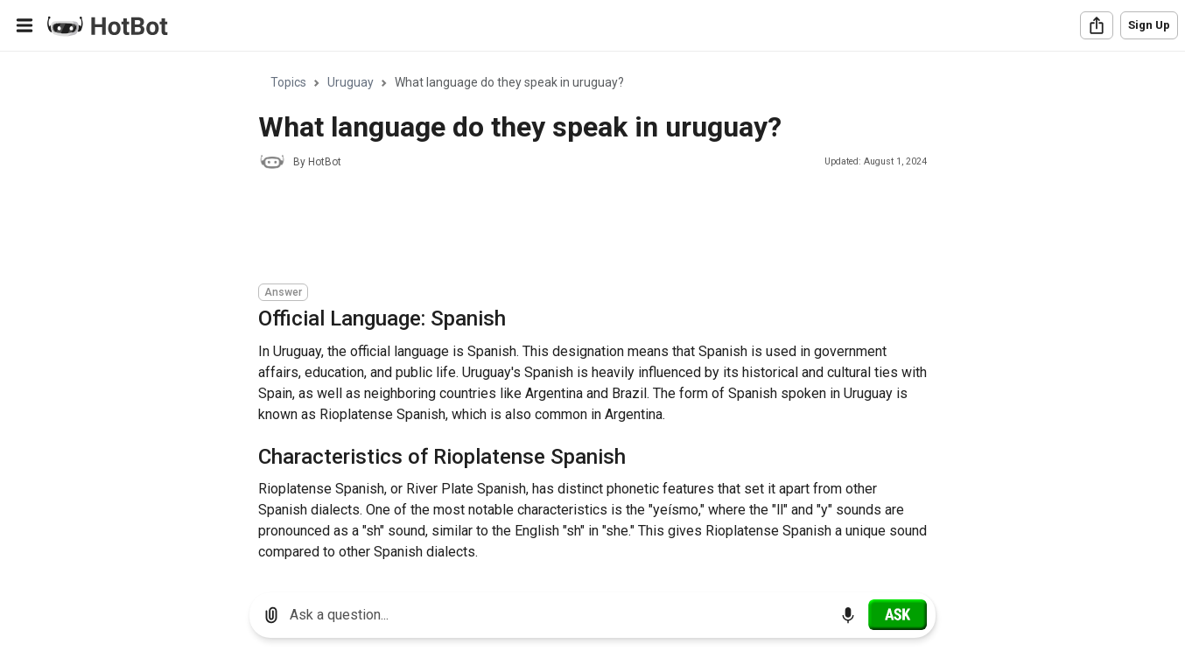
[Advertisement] (576, 229)
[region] (592, 315)
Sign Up (1149, 25)
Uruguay (350, 82)
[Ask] (897, 614)
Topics (288, 82)
